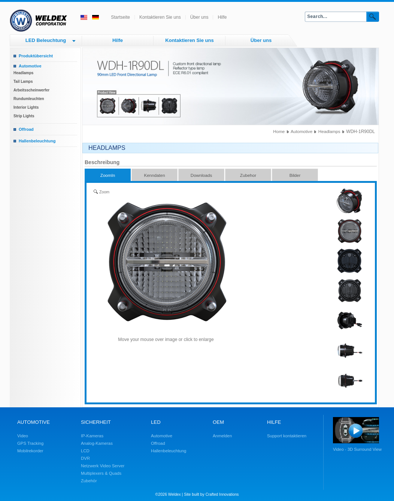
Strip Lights (23, 116)
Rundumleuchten (28, 99)
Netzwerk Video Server (102, 466)
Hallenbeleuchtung (37, 141)
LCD (85, 451)
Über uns (199, 17)
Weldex (174, 494)
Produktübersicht (36, 56)
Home (279, 131)
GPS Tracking (30, 443)
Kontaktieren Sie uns (160, 17)
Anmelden (222, 436)
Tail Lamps (23, 81)
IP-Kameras (92, 436)
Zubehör (89, 481)
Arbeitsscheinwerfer (31, 90)
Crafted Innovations (222, 494)
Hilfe (222, 17)
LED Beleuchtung (45, 40)
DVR (85, 458)
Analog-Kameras (97, 443)
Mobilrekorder (30, 451)
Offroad (26, 129)
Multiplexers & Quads (101, 473)
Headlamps (23, 73)
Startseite (120, 17)
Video (22, 436)
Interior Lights (26, 107)
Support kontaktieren (286, 436)
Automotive (30, 66)
